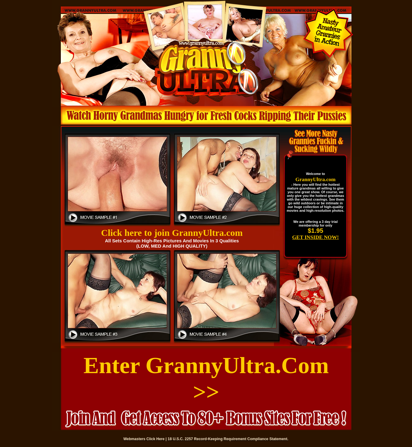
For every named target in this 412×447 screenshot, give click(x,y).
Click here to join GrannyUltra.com (172, 233)
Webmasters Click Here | (146, 439)
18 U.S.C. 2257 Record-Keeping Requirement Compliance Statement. (228, 439)
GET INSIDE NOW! (315, 237)
